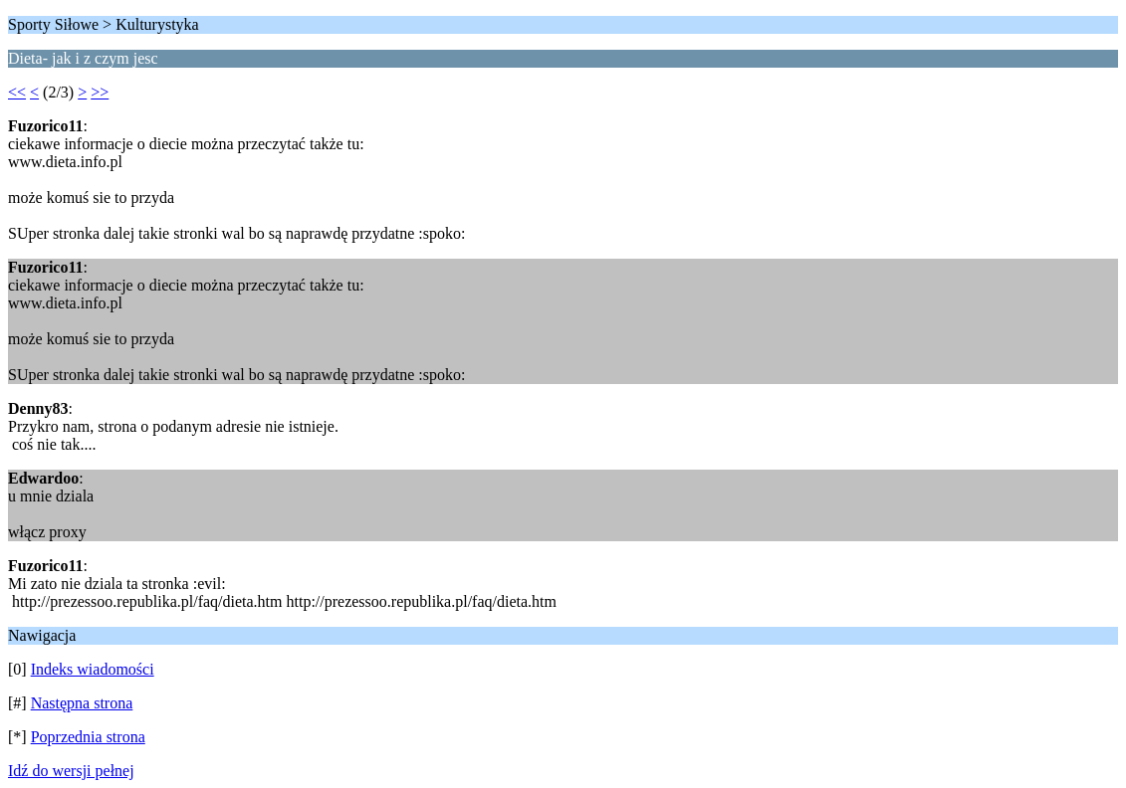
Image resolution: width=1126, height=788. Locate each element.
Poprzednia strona (88, 736)
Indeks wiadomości (92, 669)
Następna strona (82, 702)
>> (100, 92)
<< (17, 92)
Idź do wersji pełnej (71, 770)
